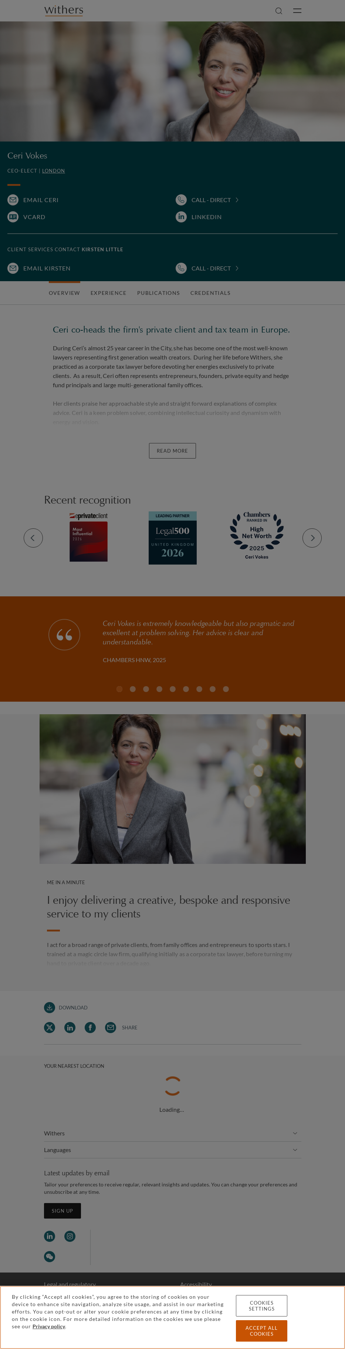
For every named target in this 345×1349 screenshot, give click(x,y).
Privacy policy (49, 1326)
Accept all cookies (262, 1331)
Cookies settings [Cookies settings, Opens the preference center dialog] (262, 1306)
